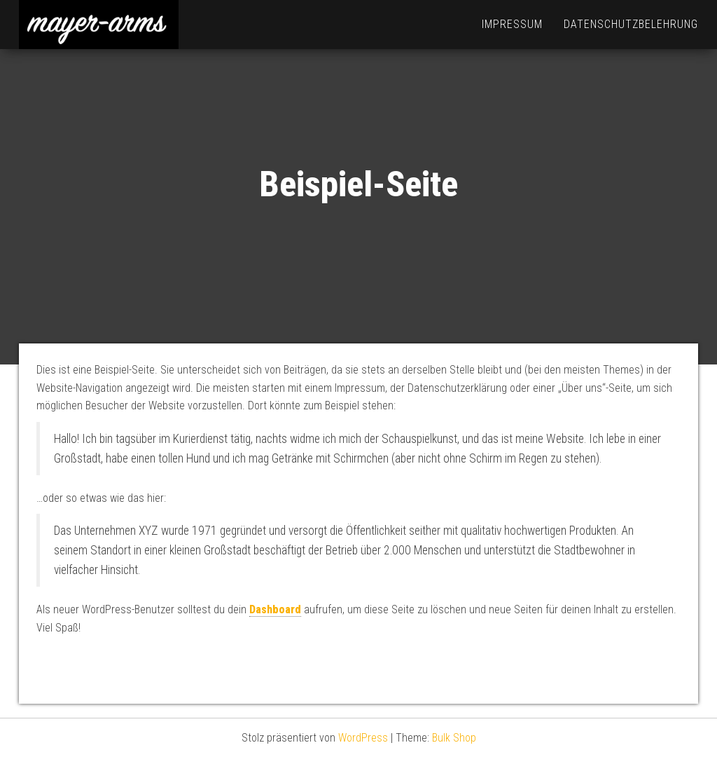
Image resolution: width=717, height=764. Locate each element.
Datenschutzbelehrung (631, 24)
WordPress (363, 737)
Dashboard (275, 609)
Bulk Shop (454, 737)
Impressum (512, 24)
